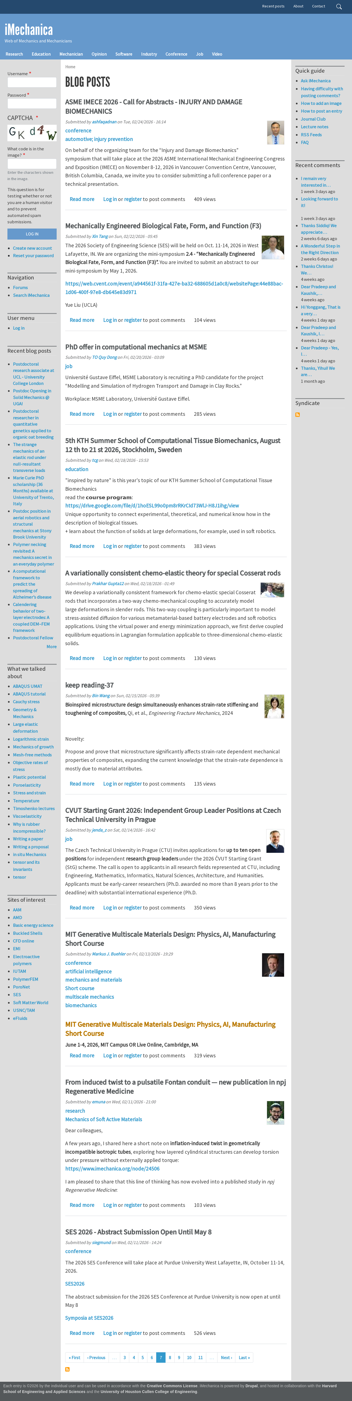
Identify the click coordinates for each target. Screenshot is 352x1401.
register (133, 199)
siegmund (101, 1242)
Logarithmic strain (31, 739)
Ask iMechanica (316, 81)
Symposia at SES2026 (89, 1318)
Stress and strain (29, 793)
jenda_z (99, 830)
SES (17, 995)
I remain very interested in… (316, 181)
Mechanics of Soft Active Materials (103, 1119)
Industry (149, 54)
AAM (17, 910)
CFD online (23, 941)
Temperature (26, 801)
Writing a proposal (31, 847)
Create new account (32, 248)
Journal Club (313, 119)
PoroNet (21, 987)
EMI (16, 949)
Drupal (252, 1386)
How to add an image (321, 103)
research (75, 1110)
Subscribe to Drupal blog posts (67, 1369)
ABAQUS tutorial (29, 694)
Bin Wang (100, 695)
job (68, 366)
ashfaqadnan (104, 121)
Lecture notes (314, 127)
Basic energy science (33, 925)
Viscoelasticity (27, 816)
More (51, 647)
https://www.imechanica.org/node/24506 (112, 1168)
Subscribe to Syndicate (297, 414)
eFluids (20, 1018)
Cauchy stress (26, 702)
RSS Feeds (311, 135)
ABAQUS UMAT (27, 686)
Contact (318, 6)
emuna (98, 1101)
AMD (17, 917)
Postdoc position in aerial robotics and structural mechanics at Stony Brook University (32, 524)
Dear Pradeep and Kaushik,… (318, 290)
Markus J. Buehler (108, 954)
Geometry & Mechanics (25, 713)
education (76, 469)
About (298, 6)
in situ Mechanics (29, 854)
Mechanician (71, 54)
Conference (176, 54)
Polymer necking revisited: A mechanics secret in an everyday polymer (33, 554)
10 (189, 1357)
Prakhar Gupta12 (107, 583)
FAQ (305, 142)
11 (200, 1357)
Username (17, 73)
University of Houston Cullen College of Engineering (149, 1392)
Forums (20, 287)
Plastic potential (29, 777)
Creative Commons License (172, 1386)
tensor (19, 877)
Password (16, 95)
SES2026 (74, 1283)
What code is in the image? (25, 152)
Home (70, 66)
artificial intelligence (88, 971)
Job (199, 54)
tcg (95, 460)
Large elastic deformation (25, 727)
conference (78, 130)
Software (124, 54)
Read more (82, 199)
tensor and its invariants (26, 865)
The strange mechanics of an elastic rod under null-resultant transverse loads (29, 457)
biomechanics (81, 1005)
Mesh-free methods (32, 755)
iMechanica (29, 29)
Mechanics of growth (33, 747)
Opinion (99, 54)
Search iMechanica (31, 295)
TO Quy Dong (104, 357)
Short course (79, 988)
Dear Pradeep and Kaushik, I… (318, 330)
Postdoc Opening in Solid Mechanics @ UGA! (32, 397)
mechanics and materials (93, 979)
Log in (110, 199)
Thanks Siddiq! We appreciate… (319, 228)
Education (41, 54)
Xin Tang (100, 236)
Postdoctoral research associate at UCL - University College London (33, 374)
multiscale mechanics (89, 996)
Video (217, 54)
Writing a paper (28, 839)
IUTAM (19, 971)
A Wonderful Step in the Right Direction (320, 249)
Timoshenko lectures (34, 808)
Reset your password (33, 255)
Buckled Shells (27, 933)
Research (14, 54)
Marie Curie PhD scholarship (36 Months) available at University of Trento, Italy (33, 491)
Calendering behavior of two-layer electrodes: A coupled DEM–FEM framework (31, 617)
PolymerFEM (25, 979)
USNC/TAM (24, 1010)
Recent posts (273, 6)
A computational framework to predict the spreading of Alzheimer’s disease (32, 584)
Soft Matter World (30, 1003)
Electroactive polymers (26, 960)
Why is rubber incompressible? (29, 827)
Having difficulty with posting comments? (322, 92)
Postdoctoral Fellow (33, 638)
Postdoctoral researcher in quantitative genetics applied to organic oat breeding (33, 424)
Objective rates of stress (30, 765)
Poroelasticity (27, 785)
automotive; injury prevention (99, 139)
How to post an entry (321, 111)
